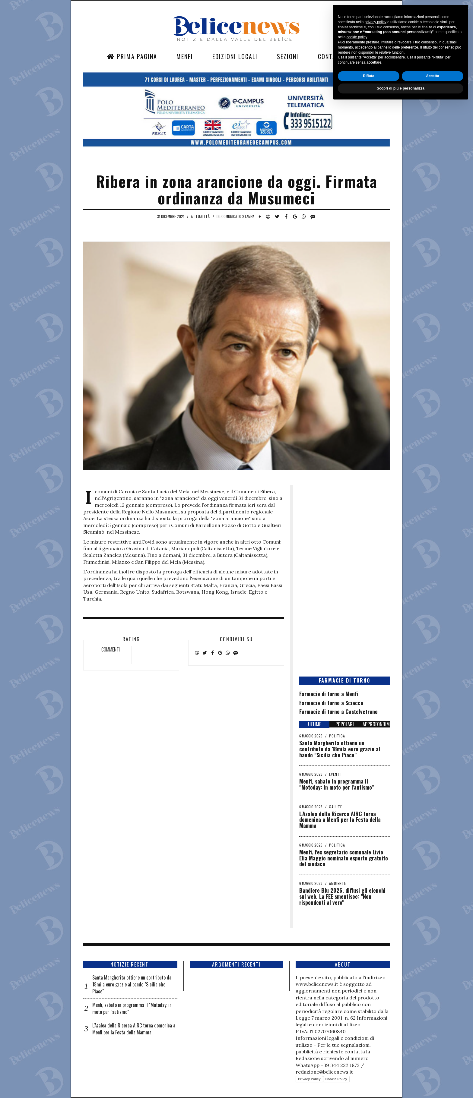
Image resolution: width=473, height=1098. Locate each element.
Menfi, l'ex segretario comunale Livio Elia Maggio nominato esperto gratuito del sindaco (343, 858)
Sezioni (288, 56)
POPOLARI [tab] (344, 724)
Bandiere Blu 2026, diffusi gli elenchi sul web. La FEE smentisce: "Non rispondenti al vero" (342, 896)
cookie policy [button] (357, 1031)
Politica (337, 735)
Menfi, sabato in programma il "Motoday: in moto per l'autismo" (336, 784)
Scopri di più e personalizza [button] (400, 1082)
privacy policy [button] (375, 1016)
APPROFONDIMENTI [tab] (376, 724)
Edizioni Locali (235, 56)
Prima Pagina (132, 56)
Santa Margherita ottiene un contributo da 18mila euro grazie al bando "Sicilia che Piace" (339, 749)
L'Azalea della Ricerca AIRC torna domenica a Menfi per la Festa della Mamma (340, 820)
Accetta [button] (432, 1070)
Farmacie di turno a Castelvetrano (338, 711)
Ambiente (337, 883)
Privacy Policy (309, 1079)
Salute (335, 806)
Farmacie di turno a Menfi (328, 694)
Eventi (335, 774)
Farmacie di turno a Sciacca (331, 703)
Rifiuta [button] (368, 1070)
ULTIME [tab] (314, 724)
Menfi (184, 56)
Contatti (331, 56)
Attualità (200, 216)
